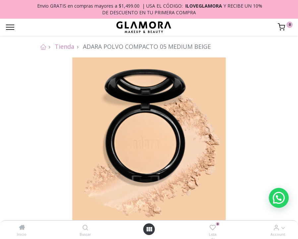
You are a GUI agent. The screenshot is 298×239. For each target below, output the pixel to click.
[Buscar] (85, 227)
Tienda (64, 46)
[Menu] (10, 27)
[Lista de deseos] (212, 227)
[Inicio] (22, 227)
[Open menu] (149, 229)
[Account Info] (276, 227)
